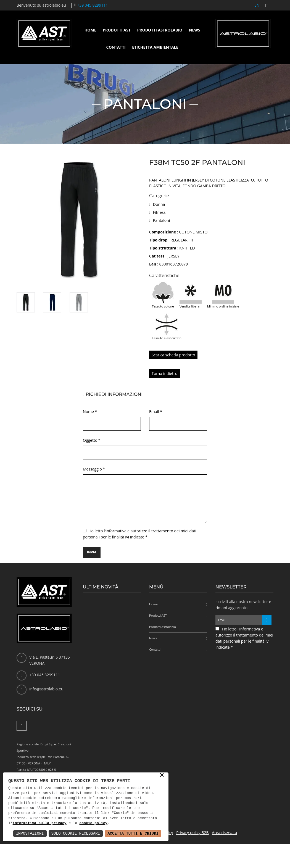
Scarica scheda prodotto (173, 354)
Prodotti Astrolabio (159, 30)
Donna (159, 204)
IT (266, 5)
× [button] (161, 775)
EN (256, 5)
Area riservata (224, 832)
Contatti (116, 47)
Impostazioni (30, 833)
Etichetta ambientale (155, 47)
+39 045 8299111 (92, 5)
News (194, 30)
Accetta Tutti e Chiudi (133, 833)
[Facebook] (22, 726)
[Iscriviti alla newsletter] (266, 620)
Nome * (90, 411)
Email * (155, 411)
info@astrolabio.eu (46, 688)
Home (90, 30)
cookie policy (93, 823)
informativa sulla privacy (40, 823)
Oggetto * (92, 440)
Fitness (159, 212)
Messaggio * (94, 469)
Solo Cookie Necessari (75, 833)
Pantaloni (161, 220)
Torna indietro (164, 373)
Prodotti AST (117, 30)
